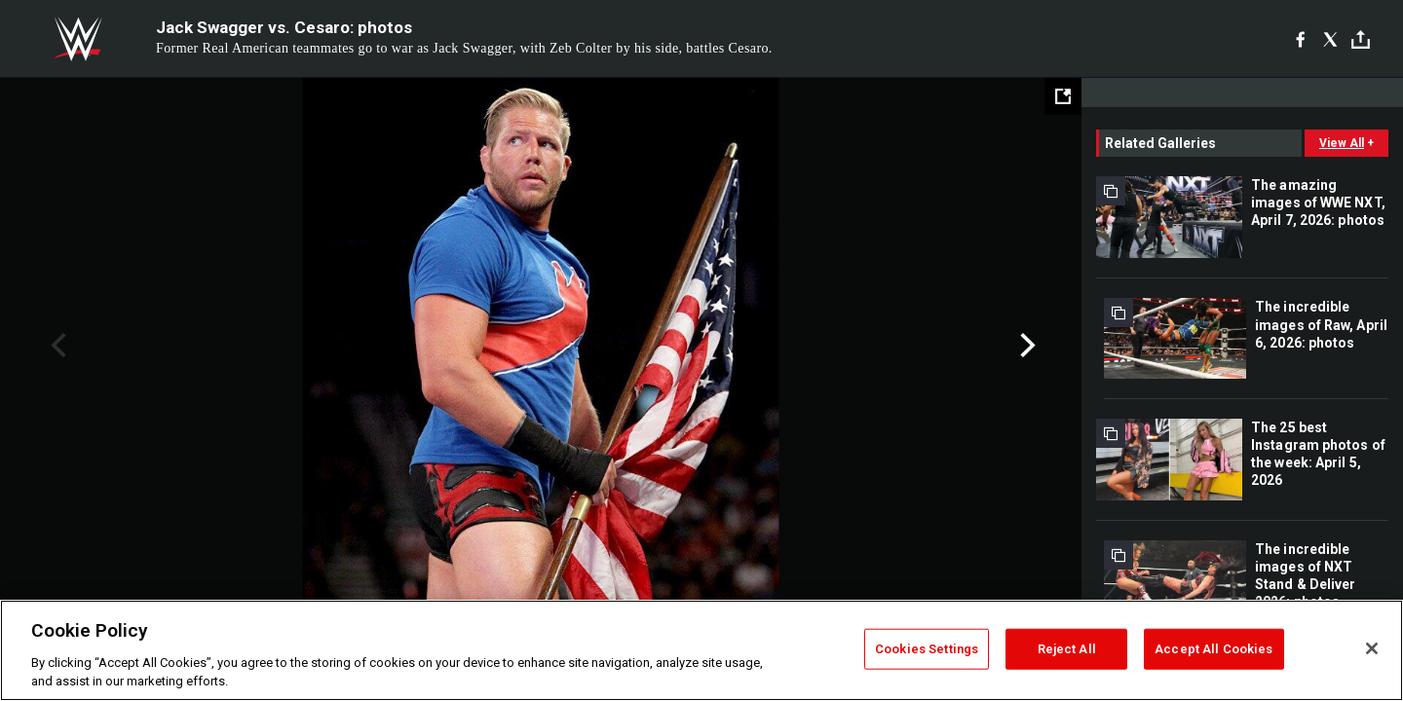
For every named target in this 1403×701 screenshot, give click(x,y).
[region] (701, 650)
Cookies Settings (926, 649)
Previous (56, 345)
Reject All (1067, 649)
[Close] (1371, 648)
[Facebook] (1300, 39)
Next (1025, 345)
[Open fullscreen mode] (1062, 96)
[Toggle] (1361, 39)
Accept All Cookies (1213, 649)
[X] (1330, 39)
